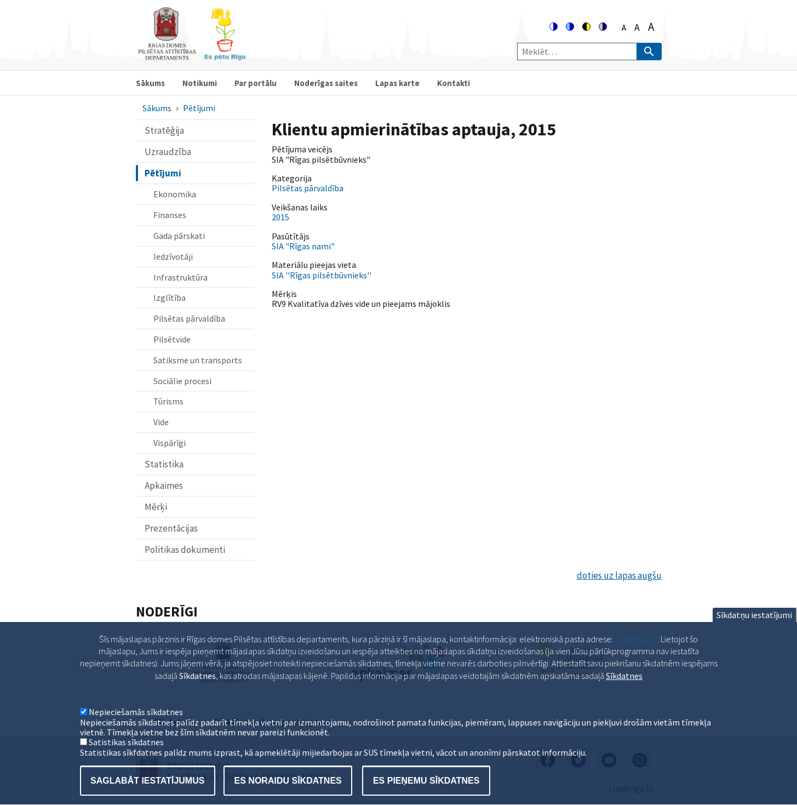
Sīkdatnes (624, 691)
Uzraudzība (168, 152)
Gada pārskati (179, 235)
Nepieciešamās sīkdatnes (136, 727)
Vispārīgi (169, 442)
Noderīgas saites (326, 83)
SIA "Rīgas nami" (303, 246)
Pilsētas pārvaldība (189, 318)
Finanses (169, 214)
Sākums (150, 83)
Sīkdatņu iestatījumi (754, 630)
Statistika (164, 464)
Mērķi (156, 507)
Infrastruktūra (180, 277)
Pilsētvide (172, 339)
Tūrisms (168, 401)
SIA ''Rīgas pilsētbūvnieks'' (321, 275)
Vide (161, 421)
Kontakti (453, 83)
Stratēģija (164, 130)
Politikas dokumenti (185, 550)
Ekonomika (174, 194)
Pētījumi (199, 107)
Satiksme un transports (197, 360)
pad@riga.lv (636, 654)
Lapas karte (397, 83)
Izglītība (169, 297)
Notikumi (199, 83)
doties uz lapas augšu (619, 575)
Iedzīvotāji (173, 256)
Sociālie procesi (182, 380)
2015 (280, 217)
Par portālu (255, 83)
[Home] (192, 55)
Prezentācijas (171, 528)
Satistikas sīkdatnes (126, 757)
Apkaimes (164, 485)
